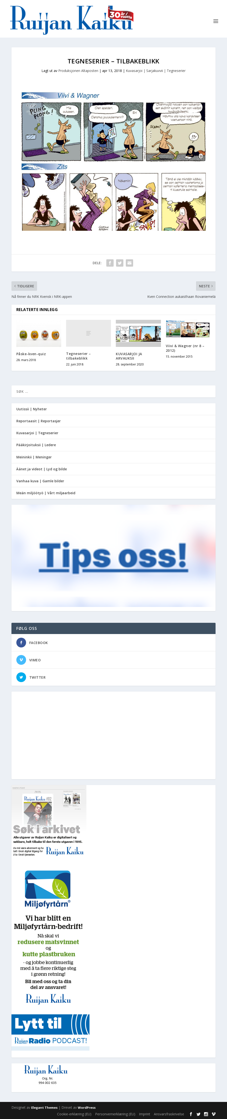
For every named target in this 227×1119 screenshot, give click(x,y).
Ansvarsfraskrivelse (169, 1114)
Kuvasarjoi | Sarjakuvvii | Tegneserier (156, 70)
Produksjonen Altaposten (78, 70)
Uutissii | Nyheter (31, 409)
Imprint (144, 1114)
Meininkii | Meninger (34, 457)
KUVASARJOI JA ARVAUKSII (129, 356)
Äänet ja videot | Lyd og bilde (41, 469)
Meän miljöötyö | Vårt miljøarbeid (45, 493)
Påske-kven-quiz (31, 354)
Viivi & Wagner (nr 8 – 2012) (185, 348)
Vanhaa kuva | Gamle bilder (40, 481)
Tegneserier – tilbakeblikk (78, 355)
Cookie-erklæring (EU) (74, 1114)
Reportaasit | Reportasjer (38, 421)
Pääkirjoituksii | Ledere (36, 445)
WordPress (87, 1107)
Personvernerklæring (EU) (115, 1114)
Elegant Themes (44, 1107)
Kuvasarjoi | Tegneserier (37, 433)
